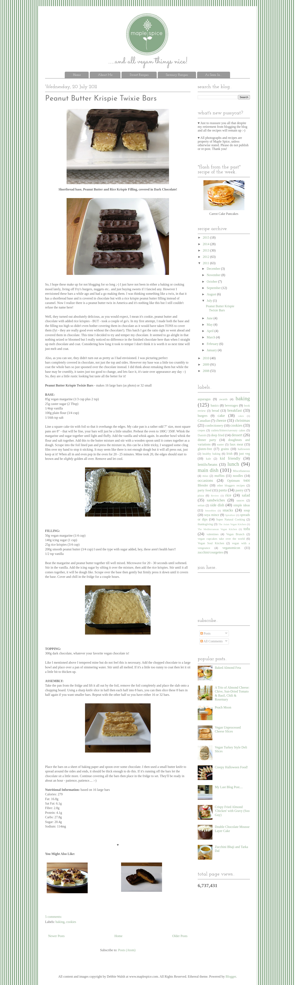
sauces (240, 500)
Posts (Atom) (127, 950)
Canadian (204, 420)
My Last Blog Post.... (229, 787)
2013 (206, 250)
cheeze (221, 420)
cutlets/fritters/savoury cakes (228, 430)
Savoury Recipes (177, 75)
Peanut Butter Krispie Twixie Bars (101, 98)
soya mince (211, 515)
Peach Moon (223, 707)
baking (60, 922)
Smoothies (210, 510)
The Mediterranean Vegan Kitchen (217, 529)
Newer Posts (56, 936)
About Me (105, 75)
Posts (205, 633)
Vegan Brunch (235, 534)
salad (246, 495)
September (214, 288)
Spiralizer (230, 515)
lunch (233, 464)
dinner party (207, 440)
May (210, 324)
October (212, 281)
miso (205, 475)
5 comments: (53, 916)
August (212, 294)
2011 (206, 263)
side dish (217, 505)
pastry (240, 490)
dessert (236, 435)
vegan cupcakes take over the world (221, 538)
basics (215, 405)
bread (215, 410)
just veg (244, 453)
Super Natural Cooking (230, 519)
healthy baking (211, 453)
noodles (238, 475)
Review (215, 495)
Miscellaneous (241, 471)
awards (223, 399)
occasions (205, 480)
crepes (201, 430)
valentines (212, 534)
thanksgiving (205, 524)
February (213, 344)
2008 (206, 371)
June (210, 318)
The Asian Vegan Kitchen (232, 524)
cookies (71, 922)
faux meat (236, 444)
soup (247, 510)
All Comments (211, 641)
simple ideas (241, 505)
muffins (219, 475)
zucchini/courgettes (210, 552)
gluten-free (205, 449)
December (214, 268)
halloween (244, 449)
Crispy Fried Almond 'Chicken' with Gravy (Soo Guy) (232, 810)
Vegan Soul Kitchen (211, 543)
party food (204, 490)
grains (225, 449)
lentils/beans (207, 464)
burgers (203, 415)
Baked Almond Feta (228, 667)
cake (221, 415)
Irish (230, 453)
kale (208, 458)
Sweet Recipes (139, 75)
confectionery (214, 425)
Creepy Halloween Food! (231, 767)
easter (220, 444)
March (211, 337)
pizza (201, 495)
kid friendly (230, 458)
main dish (208, 470)
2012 (206, 256)
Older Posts (179, 936)
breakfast (234, 410)
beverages (231, 405)
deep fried (217, 435)
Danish (202, 435)
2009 (206, 364)
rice (228, 495)
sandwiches (216, 500)
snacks (227, 510)
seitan (201, 505)
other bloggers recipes (231, 485)
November (214, 275)
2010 (206, 358)
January (212, 350)
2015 (206, 237)
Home (77, 75)
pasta (223, 490)
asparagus (204, 399)
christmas (242, 420)
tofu (247, 529)
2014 (206, 244)
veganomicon (231, 548)
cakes (241, 416)
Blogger (231, 976)
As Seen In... (213, 75)
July (210, 300)
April (210, 331)
